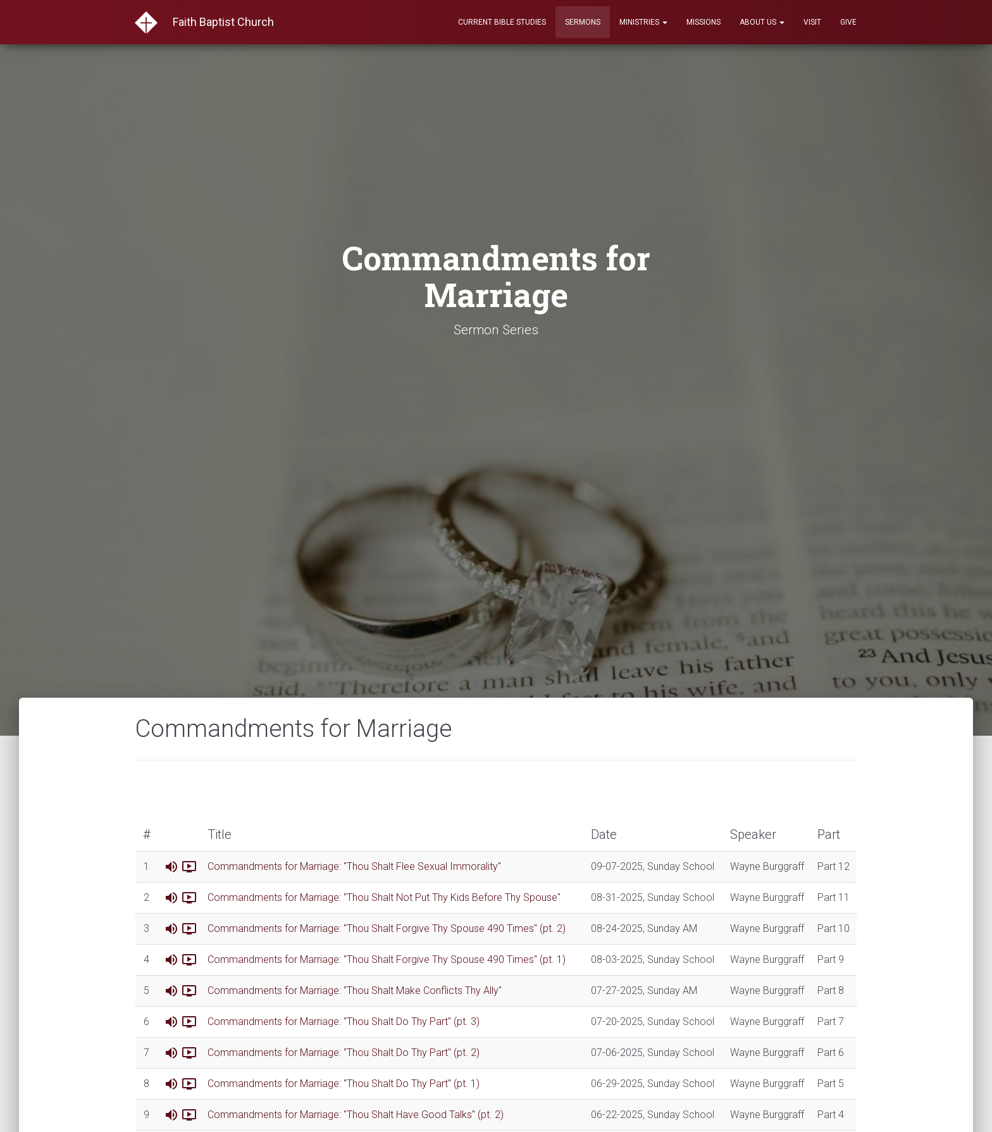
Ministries (643, 22)
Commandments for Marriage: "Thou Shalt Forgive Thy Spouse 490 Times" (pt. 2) (387, 928)
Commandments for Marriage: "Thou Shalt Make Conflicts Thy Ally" (355, 990)
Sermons (582, 22)
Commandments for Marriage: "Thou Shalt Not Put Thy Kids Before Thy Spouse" (384, 897)
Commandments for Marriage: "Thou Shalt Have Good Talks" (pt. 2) (356, 1115)
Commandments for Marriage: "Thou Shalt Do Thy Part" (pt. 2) (344, 1053)
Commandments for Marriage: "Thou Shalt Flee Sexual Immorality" (354, 866)
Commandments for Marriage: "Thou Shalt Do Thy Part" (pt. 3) (344, 1022)
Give (848, 22)
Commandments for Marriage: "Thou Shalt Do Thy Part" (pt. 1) (344, 1084)
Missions (703, 22)
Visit (812, 22)
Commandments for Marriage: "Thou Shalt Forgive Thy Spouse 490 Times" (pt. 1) (387, 959)
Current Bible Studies (502, 22)
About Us (762, 22)
